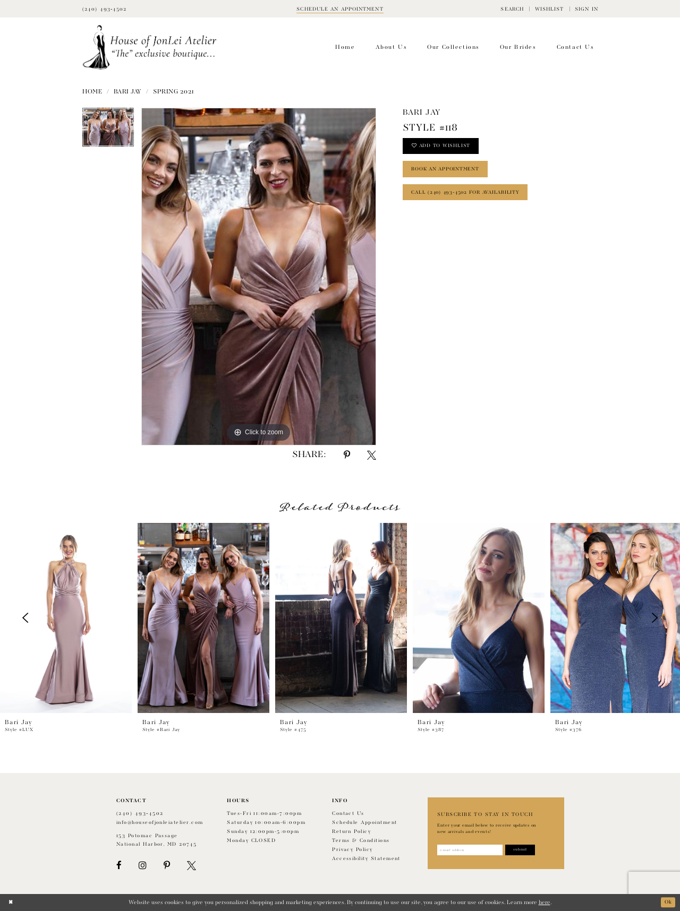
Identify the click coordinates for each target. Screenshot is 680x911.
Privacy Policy (352, 850)
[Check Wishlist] (549, 9)
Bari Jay (128, 92)
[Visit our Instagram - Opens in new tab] (142, 866)
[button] (512, 9)
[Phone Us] (104, 9)
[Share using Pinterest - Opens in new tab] (347, 455)
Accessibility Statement (366, 859)
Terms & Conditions (360, 841)
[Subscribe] (530, 850)
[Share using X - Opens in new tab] (371, 455)
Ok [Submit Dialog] (667, 902)
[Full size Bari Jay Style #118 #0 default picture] (259, 276)
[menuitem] (512, 9)
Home (92, 92)
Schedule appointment (364, 823)
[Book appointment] (340, 9)
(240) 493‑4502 (140, 814)
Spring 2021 (173, 92)
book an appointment (450, 173)
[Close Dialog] (11, 902)
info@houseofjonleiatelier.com (159, 823)
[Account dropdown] (587, 9)
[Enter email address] (473, 850)
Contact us (348, 814)
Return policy (351, 832)
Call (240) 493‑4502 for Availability (471, 199)
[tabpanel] (108, 131)
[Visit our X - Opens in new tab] (191, 866)
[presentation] (66, 618)
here (544, 902)
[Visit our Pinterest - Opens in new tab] (167, 866)
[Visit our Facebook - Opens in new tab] (119, 866)
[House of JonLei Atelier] (149, 47)
